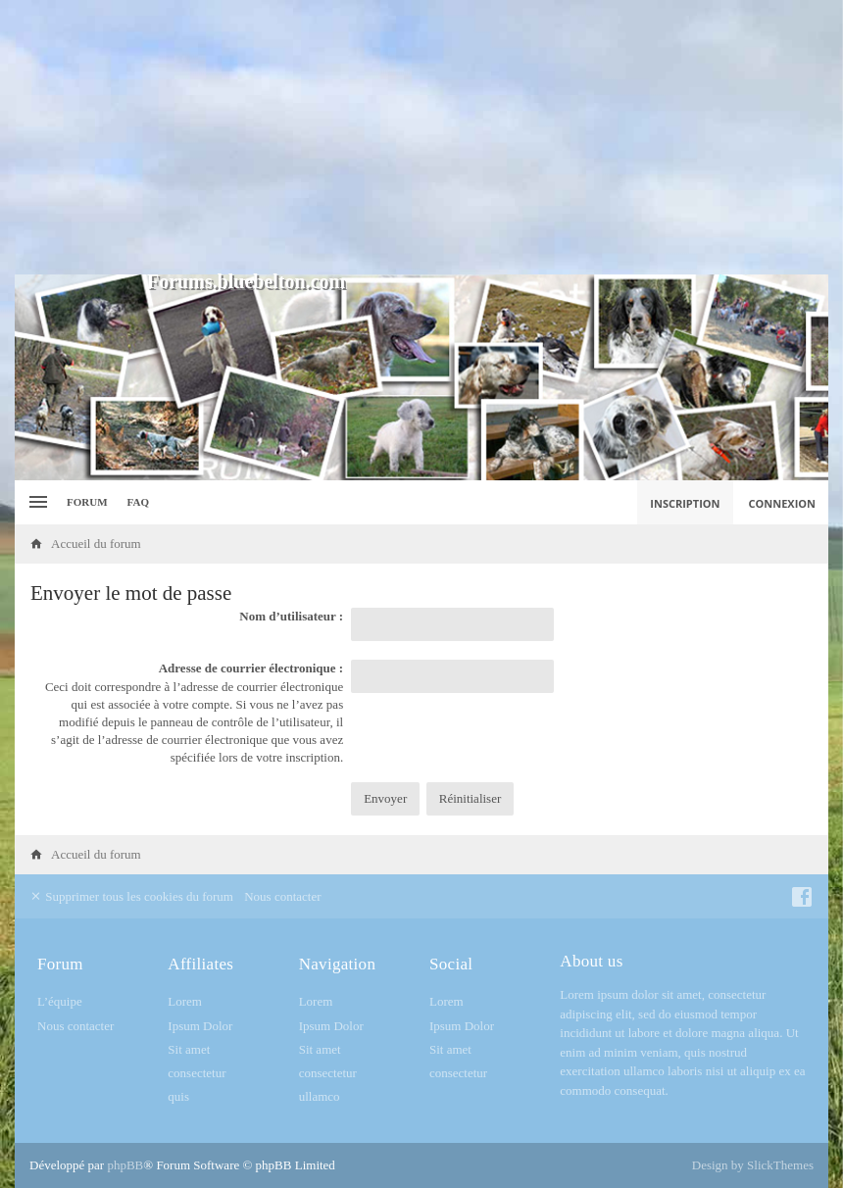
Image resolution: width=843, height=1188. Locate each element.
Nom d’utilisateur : (291, 616)
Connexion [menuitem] (783, 503)
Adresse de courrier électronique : (251, 668)
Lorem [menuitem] (185, 1001)
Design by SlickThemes (753, 1165)
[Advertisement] (421, 137)
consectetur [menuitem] (196, 1072)
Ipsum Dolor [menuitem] (200, 1025)
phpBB (125, 1165)
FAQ (138, 502)
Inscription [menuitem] (684, 503)
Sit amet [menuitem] (189, 1049)
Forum (87, 502)
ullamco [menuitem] (319, 1096)
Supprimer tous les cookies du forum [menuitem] (131, 896)
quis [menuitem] (178, 1096)
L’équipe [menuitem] (59, 1001)
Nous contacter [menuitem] (282, 896)
